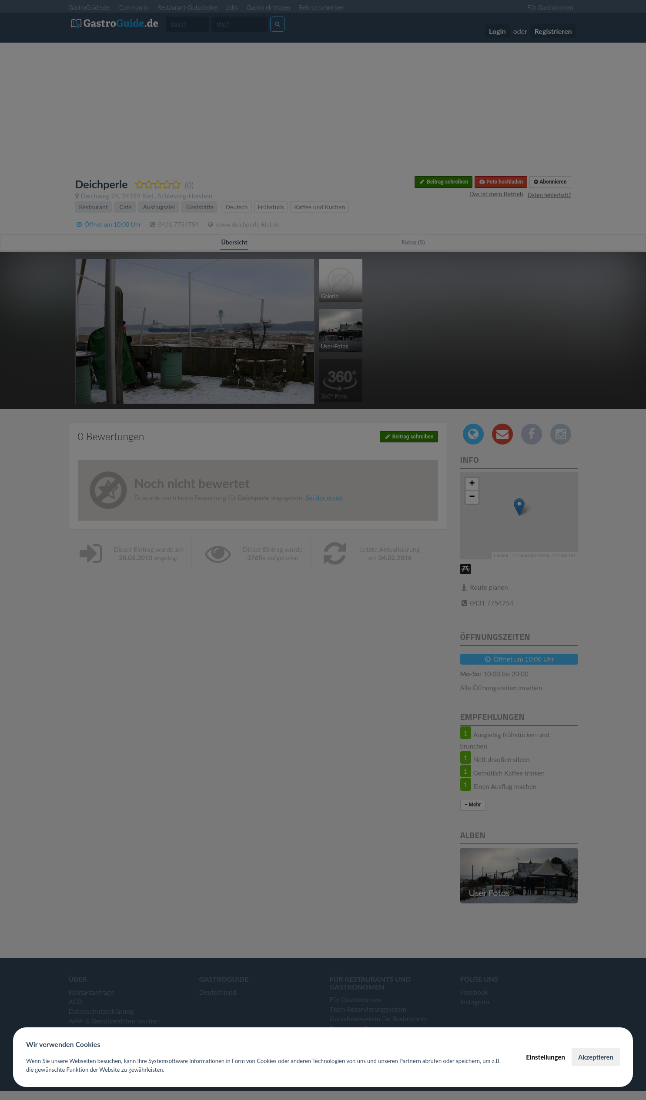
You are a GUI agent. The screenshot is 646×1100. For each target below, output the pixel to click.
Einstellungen (545, 1057)
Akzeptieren (595, 1057)
